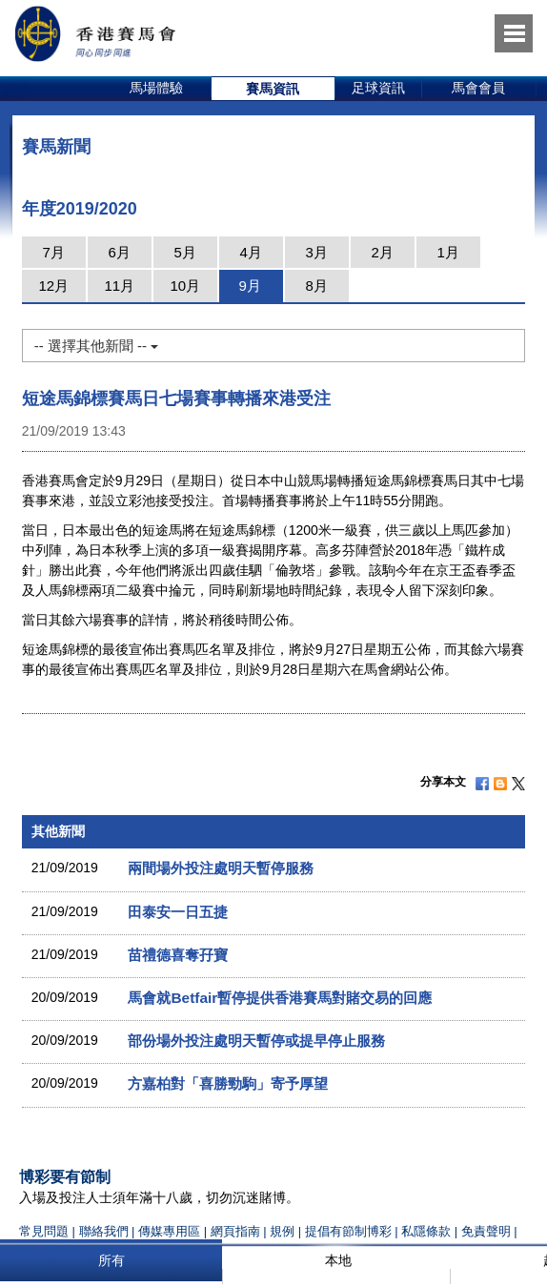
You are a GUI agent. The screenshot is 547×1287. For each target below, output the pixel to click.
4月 (251, 252)
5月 (185, 252)
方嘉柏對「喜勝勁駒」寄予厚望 (228, 1083)
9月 (250, 285)
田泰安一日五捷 (178, 912)
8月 (317, 285)
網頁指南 (235, 1231)
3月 (317, 252)
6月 (120, 252)
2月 (383, 252)
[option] (157, 88)
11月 (119, 285)
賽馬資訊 (272, 88)
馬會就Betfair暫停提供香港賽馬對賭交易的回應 (280, 998)
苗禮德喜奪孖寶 (178, 955)
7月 (54, 252)
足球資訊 (378, 87)
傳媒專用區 (169, 1231)
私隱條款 (426, 1231)
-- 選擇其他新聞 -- (96, 345)
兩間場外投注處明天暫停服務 (221, 868)
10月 (185, 285)
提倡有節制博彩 (348, 1231)
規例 (284, 1231)
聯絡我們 (104, 1231)
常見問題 (44, 1231)
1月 (448, 252)
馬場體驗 (156, 87)
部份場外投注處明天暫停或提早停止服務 (256, 1040)
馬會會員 (478, 87)
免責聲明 (486, 1231)
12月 (53, 285)
